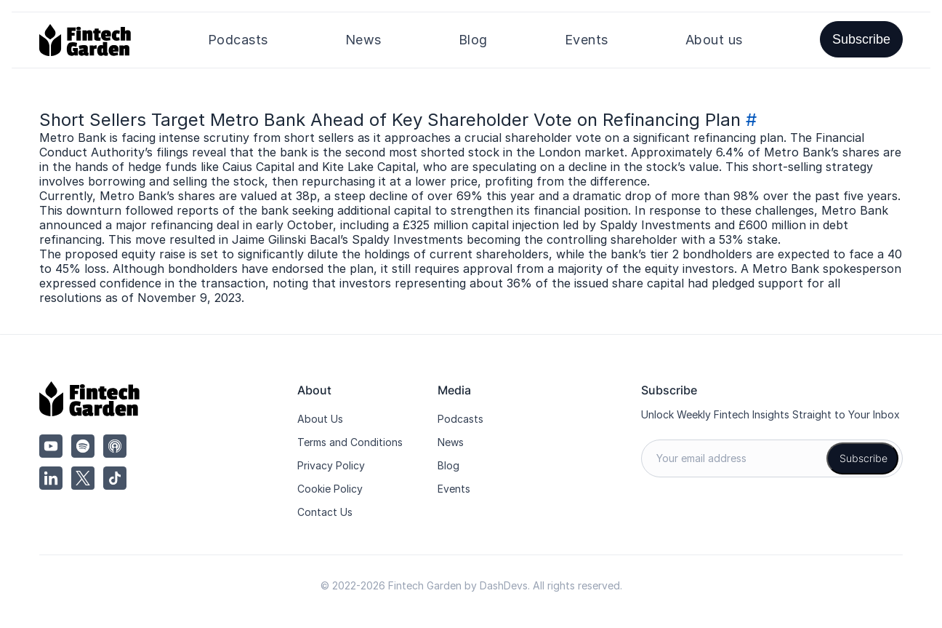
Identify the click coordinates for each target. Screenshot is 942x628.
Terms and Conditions (350, 442)
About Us (320, 419)
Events (586, 39)
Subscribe (861, 39)
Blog (473, 39)
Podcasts (238, 39)
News (363, 39)
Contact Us (325, 512)
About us (714, 39)
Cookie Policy (330, 488)
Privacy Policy (331, 465)
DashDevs (504, 585)
